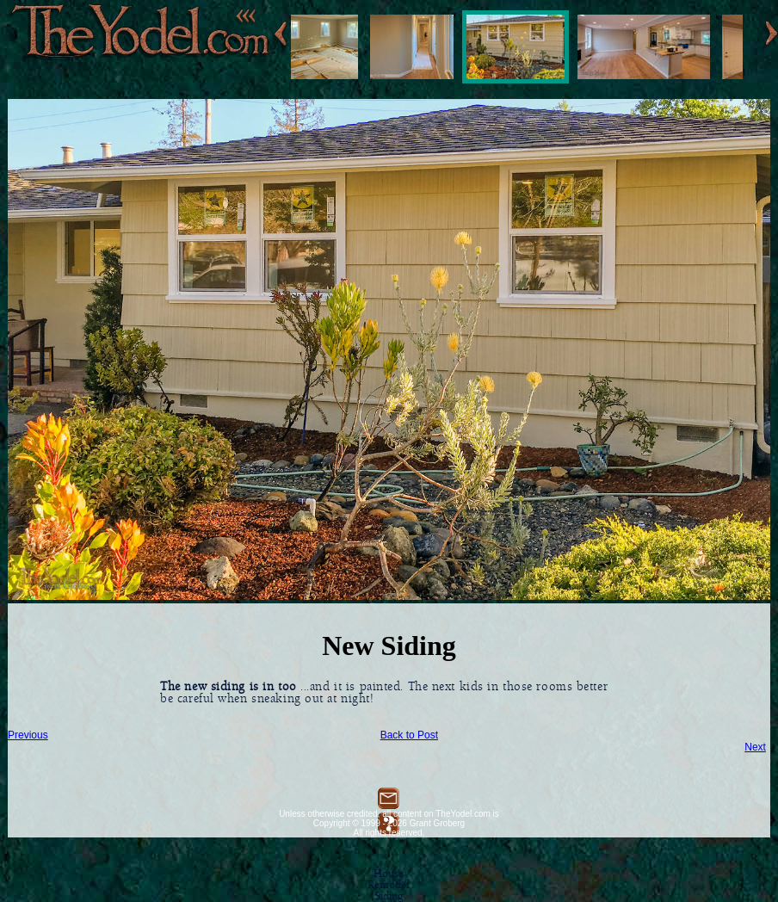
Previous (28, 735)
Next (755, 747)
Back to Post (409, 735)
